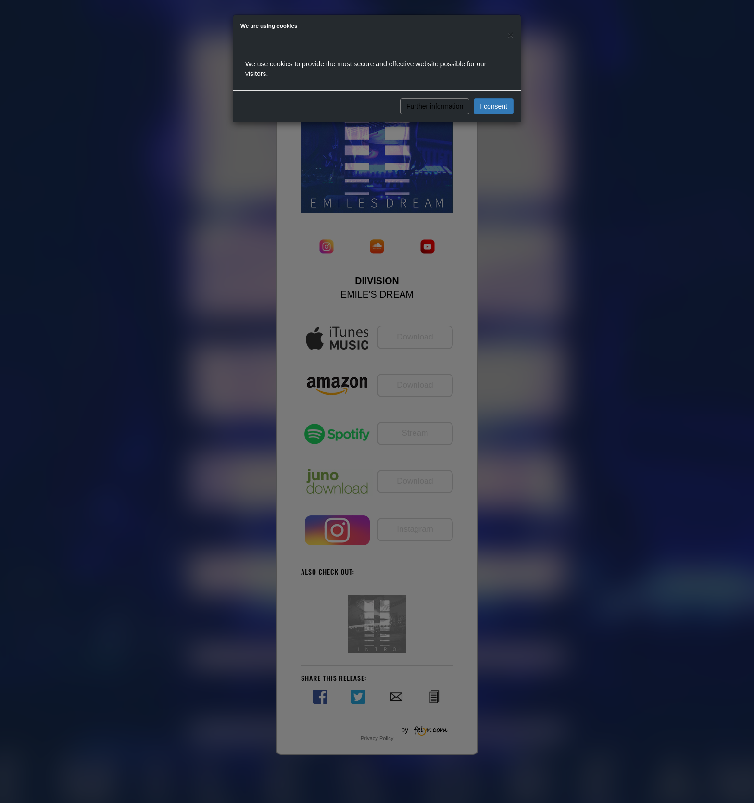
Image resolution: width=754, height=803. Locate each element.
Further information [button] (434, 106)
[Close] (511, 34)
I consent (493, 106)
